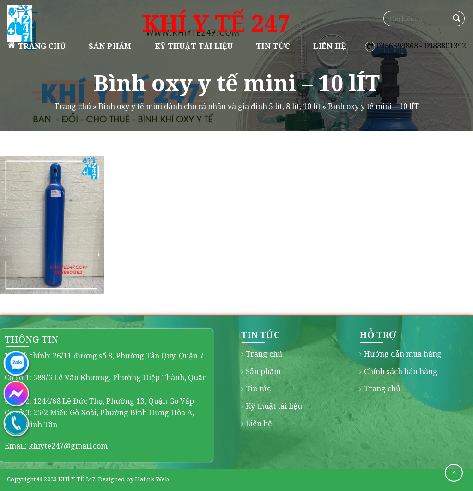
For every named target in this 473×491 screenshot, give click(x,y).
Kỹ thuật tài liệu (194, 46)
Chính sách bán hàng (400, 371)
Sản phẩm (110, 46)
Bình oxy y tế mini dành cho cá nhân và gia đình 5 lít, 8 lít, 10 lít (209, 106)
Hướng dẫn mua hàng (403, 354)
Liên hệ (329, 46)
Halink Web (152, 479)
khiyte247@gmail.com (68, 446)
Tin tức (273, 46)
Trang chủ (36, 46)
